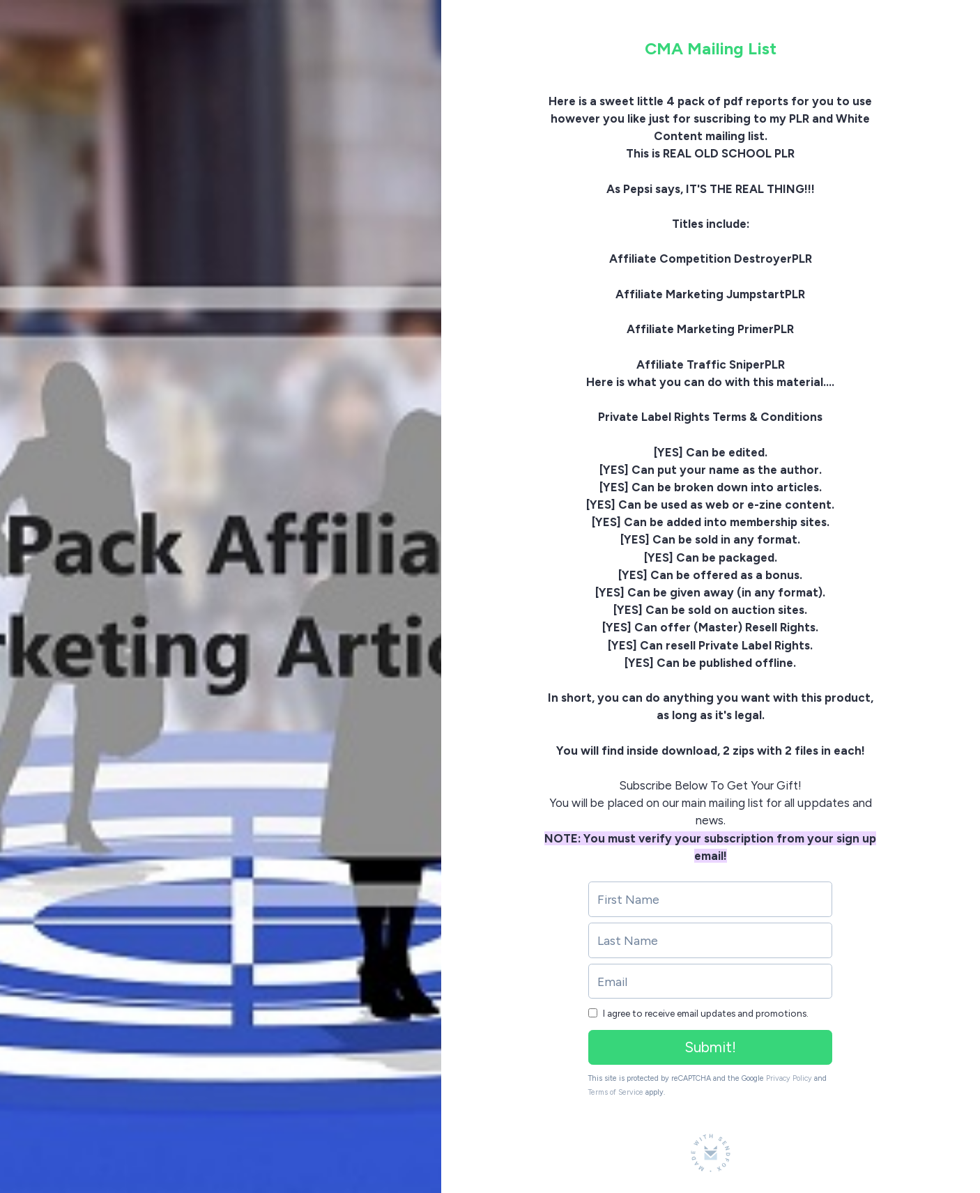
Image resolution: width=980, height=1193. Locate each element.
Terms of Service (615, 1092)
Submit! (710, 1047)
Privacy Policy (789, 1078)
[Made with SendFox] (710, 1153)
